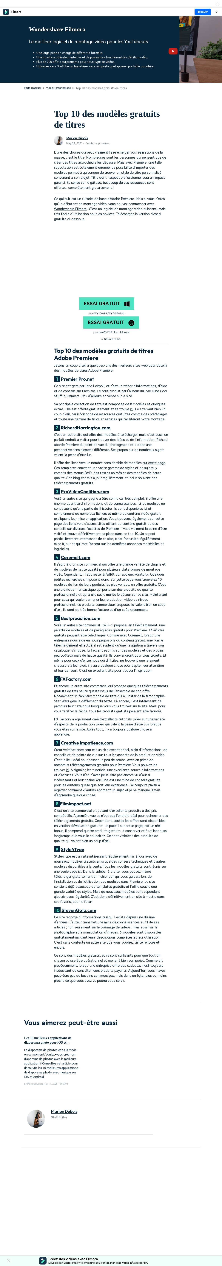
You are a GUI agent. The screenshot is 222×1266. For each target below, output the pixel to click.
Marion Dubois (77, 138)
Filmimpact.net (75, 803)
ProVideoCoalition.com (85, 491)
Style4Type (72, 849)
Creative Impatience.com (87, 743)
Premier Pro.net (77, 379)
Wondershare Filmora (70, 209)
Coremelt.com (75, 557)
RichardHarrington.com (85, 427)
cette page (124, 579)
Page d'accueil (32, 87)
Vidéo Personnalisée (58, 87)
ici (131, 409)
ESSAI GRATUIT (107, 304)
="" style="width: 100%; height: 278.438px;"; (111, 256)
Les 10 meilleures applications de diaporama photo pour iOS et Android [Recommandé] (47, 1040)
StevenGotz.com (78, 910)
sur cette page (154, 463)
